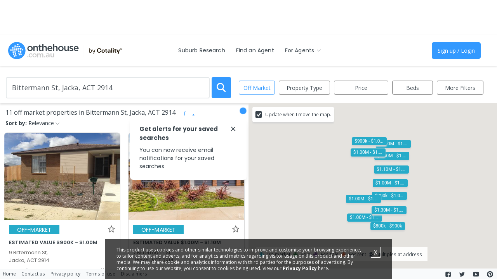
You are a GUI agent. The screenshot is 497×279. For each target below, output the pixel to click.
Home (9, 273)
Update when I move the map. (298, 114)
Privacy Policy (300, 268)
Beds (412, 87)
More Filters (460, 87)
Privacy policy (65, 273)
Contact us (33, 273)
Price (361, 87)
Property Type (304, 87)
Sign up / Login (456, 50)
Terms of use (100, 273)
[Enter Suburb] (108, 87)
